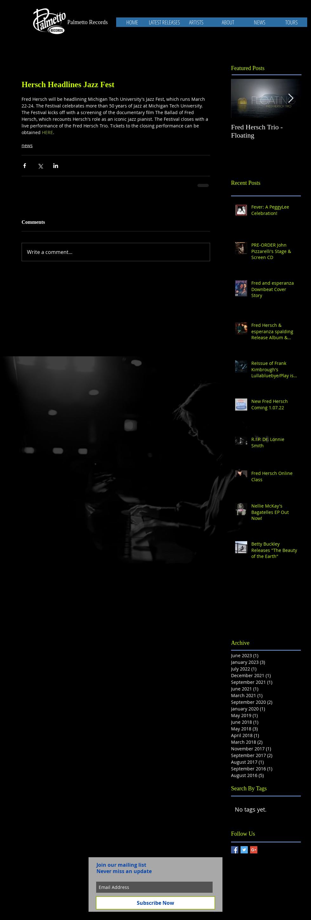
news (27, 145)
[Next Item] (291, 98)
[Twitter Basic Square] (244, 849)
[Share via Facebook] (25, 166)
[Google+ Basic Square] (253, 849)
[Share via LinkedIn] (56, 166)
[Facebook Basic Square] (234, 849)
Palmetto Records (87, 22)
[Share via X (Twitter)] (40, 166)
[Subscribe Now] (155, 903)
